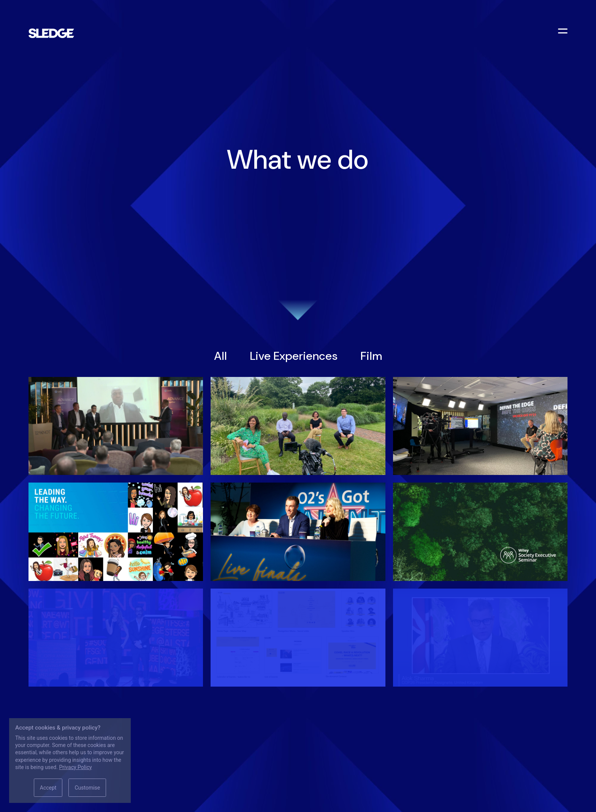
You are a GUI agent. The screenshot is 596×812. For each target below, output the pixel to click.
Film (371, 356)
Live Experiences (294, 356)
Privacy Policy (75, 767)
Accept (48, 788)
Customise (87, 788)
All (220, 356)
